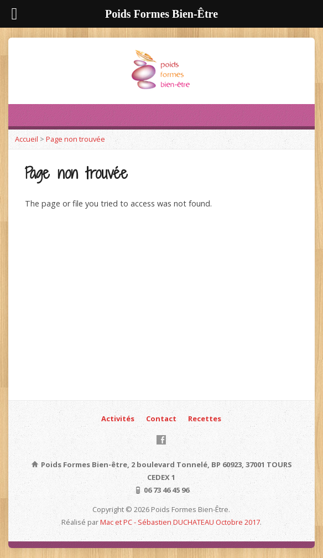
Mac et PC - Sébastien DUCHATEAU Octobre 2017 (180, 522)
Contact (161, 418)
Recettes (204, 418)
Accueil (26, 139)
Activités (117, 418)
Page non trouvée (75, 139)
